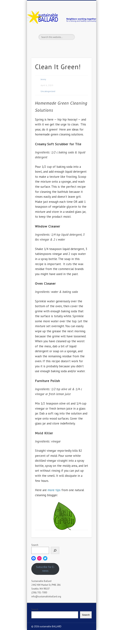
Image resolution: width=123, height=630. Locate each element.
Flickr (72, 46)
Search (34, 544)
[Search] (55, 550)
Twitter (57, 46)
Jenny (43, 79)
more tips (54, 490)
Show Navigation (82, 32)
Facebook (50, 46)
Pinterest (65, 46)
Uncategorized (48, 91)
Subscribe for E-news (45, 568)
